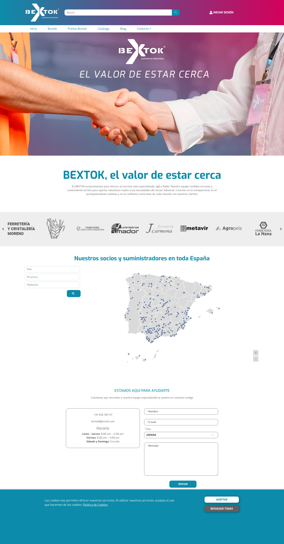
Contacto (143, 29)
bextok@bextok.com (103, 421)
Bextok (52, 29)
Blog (123, 29)
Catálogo (103, 29)
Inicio (33, 29)
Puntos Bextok (77, 29)
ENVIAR (183, 484)
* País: (147, 429)
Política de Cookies (95, 505)
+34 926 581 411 (102, 414)
